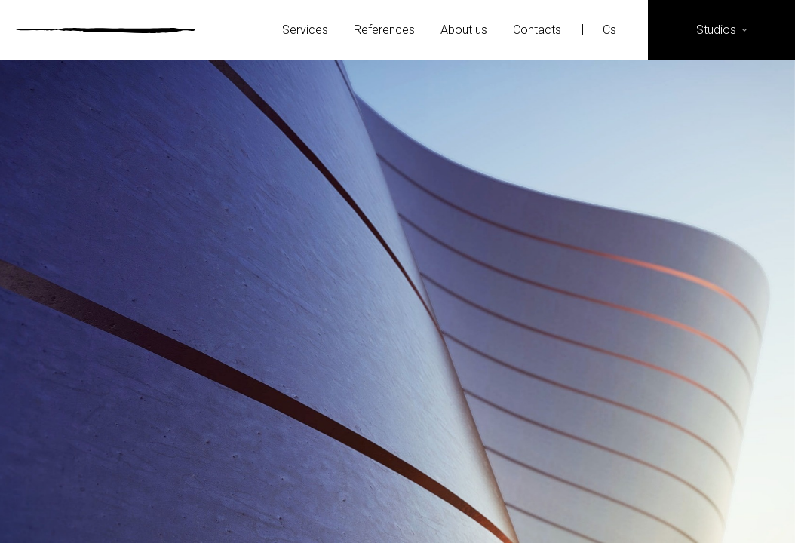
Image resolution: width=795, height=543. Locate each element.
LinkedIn (711, 509)
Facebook (637, 509)
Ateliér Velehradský (105, 30)
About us (463, 30)
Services (305, 30)
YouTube (748, 509)
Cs (611, 30)
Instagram (674, 509)
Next (664, 301)
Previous (131, 301)
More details (397, 374)
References (384, 30)
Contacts (537, 30)
